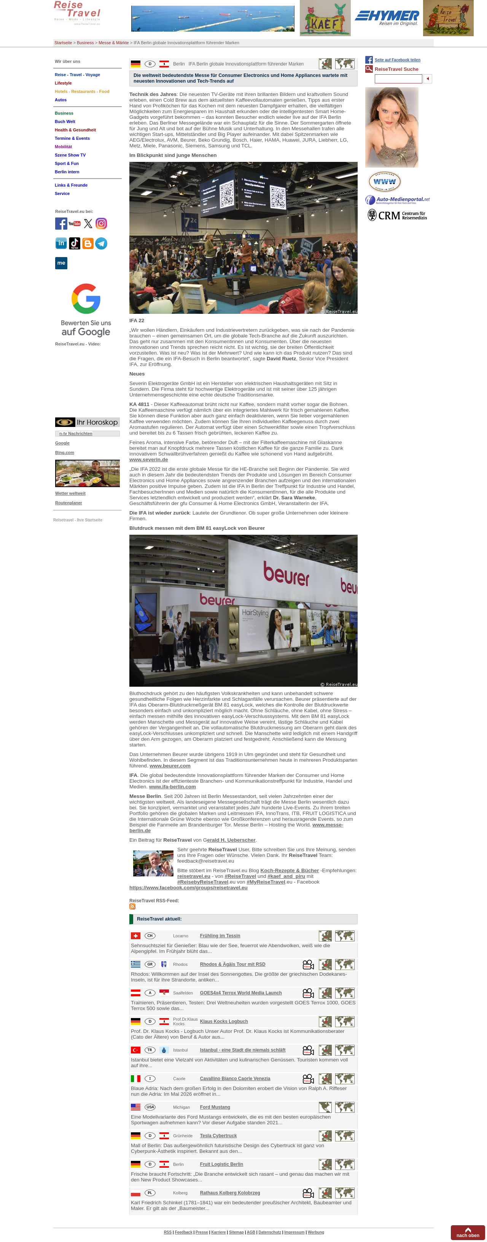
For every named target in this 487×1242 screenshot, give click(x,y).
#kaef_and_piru (286, 876)
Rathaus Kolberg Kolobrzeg (230, 1193)
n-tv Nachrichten (75, 433)
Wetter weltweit (70, 493)
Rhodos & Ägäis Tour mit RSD (233, 964)
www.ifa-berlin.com (172, 787)
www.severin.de (148, 459)
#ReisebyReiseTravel (202, 882)
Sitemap (236, 1232)
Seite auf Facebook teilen (397, 60)
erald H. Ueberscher (231, 840)
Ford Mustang (215, 1107)
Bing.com (64, 452)
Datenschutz (269, 1232)
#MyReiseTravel (266, 882)
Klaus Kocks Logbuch (224, 1021)
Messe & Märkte (114, 42)
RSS (168, 1232)
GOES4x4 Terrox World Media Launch (241, 993)
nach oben (468, 1235)
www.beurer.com (170, 766)
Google (62, 443)
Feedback (184, 1232)
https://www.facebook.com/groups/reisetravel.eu (188, 887)
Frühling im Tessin (220, 935)
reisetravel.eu (193, 876)
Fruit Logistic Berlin (221, 1164)
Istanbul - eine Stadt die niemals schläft (243, 1050)
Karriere (218, 1232)
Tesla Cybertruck (218, 1135)
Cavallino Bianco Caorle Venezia (235, 1078)
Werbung (316, 1232)
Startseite (63, 42)
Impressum (294, 1232)
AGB (251, 1232)
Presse (202, 1232)
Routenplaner (68, 502)
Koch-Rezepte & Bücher (290, 870)
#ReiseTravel (240, 876)
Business (85, 42)
